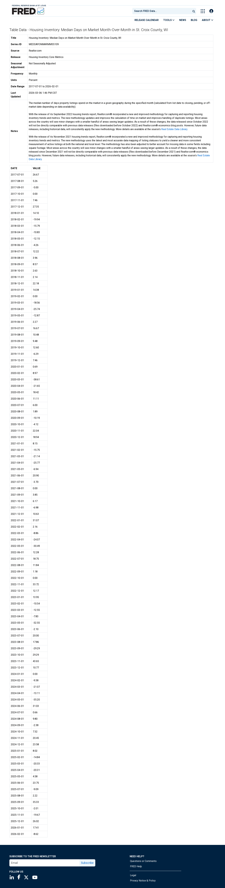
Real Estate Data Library (174, 129)
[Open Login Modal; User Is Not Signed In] (211, 11)
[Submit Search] (193, 11)
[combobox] (162, 11)
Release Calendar (147, 20)
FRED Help (136, 866)
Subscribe (87, 862)
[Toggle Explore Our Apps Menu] (203, 11)
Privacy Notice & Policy (143, 880)
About (207, 20)
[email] (45, 862)
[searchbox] (162, 11)
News (182, 20)
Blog (194, 20)
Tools (169, 20)
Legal (133, 875)
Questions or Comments (143, 861)
